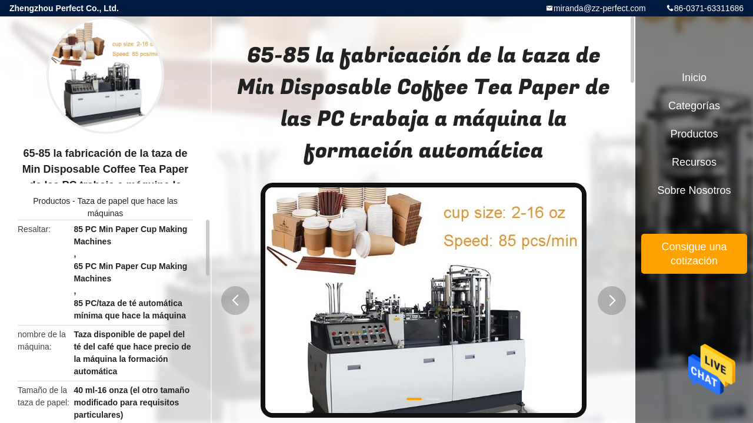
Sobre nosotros (694, 190)
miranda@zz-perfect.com (600, 8)
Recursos (694, 162)
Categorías (694, 106)
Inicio (694, 77)
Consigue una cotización (694, 254)
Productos (51, 201)
